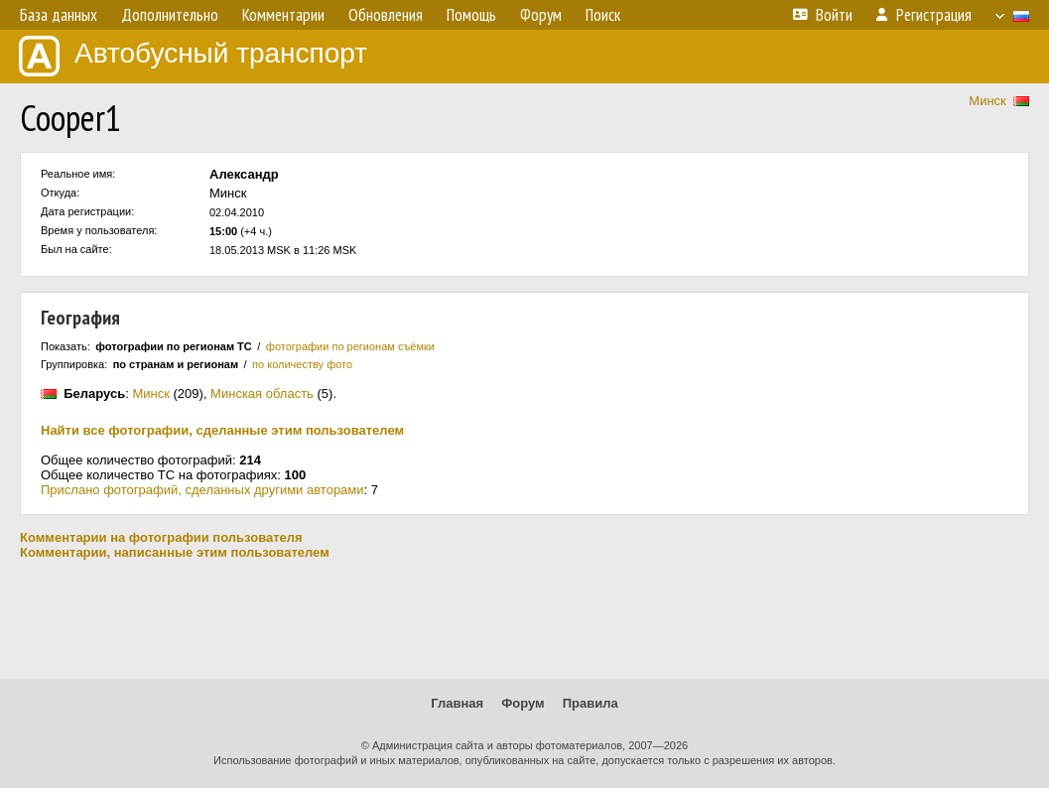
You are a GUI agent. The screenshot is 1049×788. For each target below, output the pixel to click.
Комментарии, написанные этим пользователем (174, 552)
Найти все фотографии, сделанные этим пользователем (222, 430)
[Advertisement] (524, 619)
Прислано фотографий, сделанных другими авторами (202, 489)
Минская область (262, 393)
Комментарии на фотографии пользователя (161, 537)
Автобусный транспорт (193, 56)
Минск (987, 100)
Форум (522, 703)
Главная (457, 703)
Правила (590, 703)
